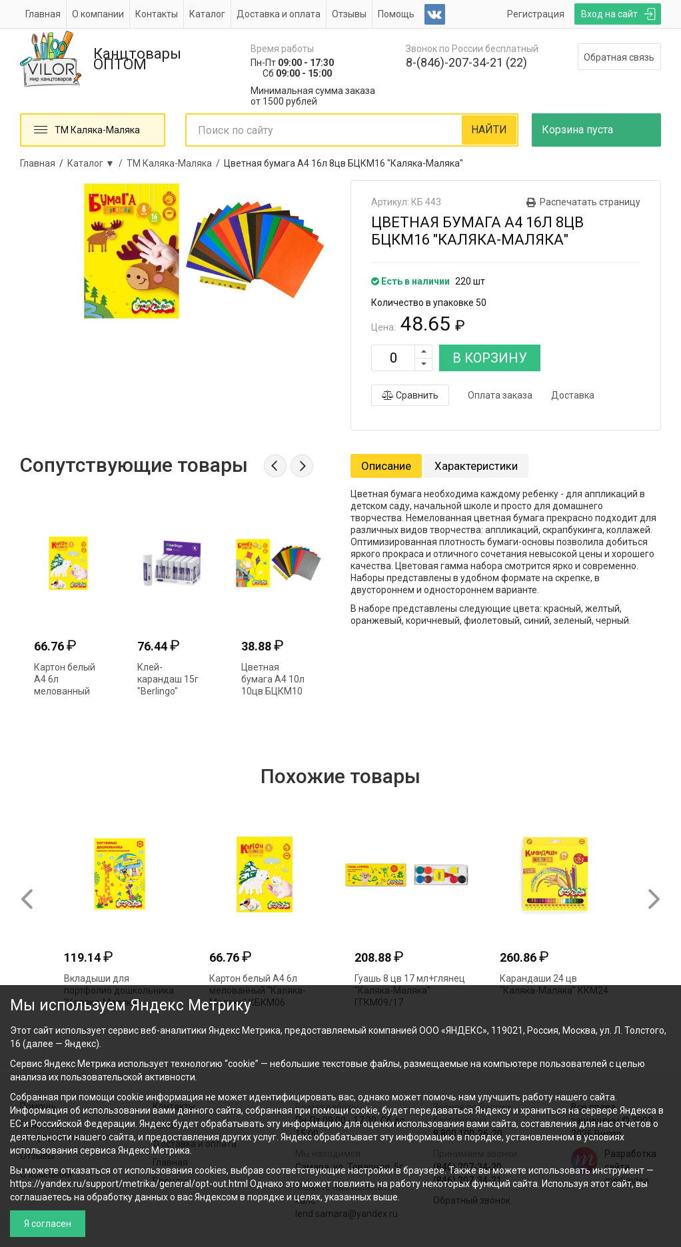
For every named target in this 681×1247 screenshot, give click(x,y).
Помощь (396, 14)
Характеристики (476, 466)
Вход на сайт (609, 14)
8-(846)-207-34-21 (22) (466, 62)
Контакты (156, 14)
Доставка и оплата (279, 14)
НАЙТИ (489, 129)
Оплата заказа (500, 395)
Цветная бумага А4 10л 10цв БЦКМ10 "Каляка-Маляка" (273, 691)
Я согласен (47, 1223)
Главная (43, 14)
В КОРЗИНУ (489, 358)
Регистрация (535, 14)
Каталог (207, 14)
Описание (386, 466)
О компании (98, 14)
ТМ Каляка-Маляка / (175, 163)
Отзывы (349, 14)
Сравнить (410, 395)
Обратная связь (619, 57)
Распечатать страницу (590, 202)
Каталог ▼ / (97, 163)
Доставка (572, 395)
